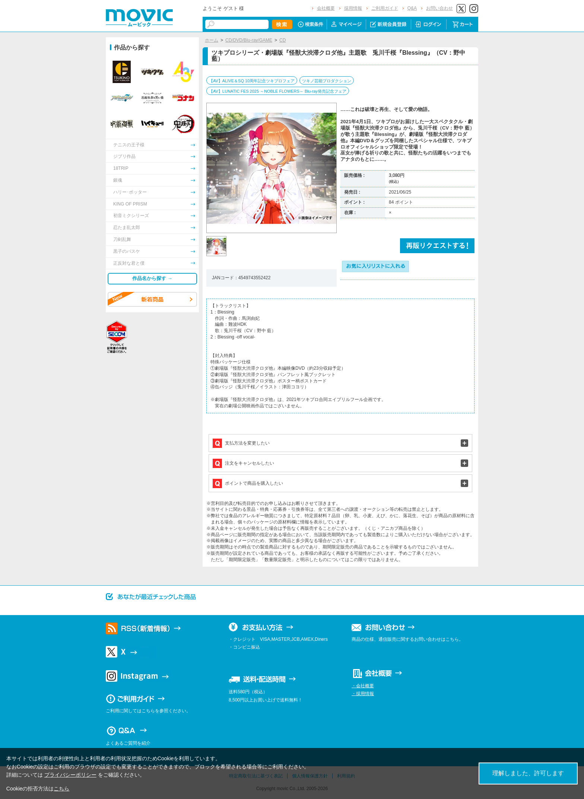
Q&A (412, 8)
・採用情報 (363, 693)
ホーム (211, 40)
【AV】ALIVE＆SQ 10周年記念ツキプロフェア (252, 81)
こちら (61, 789)
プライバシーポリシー (70, 775)
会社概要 (326, 8)
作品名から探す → (152, 278)
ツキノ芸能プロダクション (326, 81)
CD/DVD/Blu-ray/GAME (248, 40)
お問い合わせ (439, 8)
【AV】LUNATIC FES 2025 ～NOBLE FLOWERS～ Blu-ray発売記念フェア (277, 91)
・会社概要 (363, 685)
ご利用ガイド (384, 8)
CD (282, 40)
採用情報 (353, 8)
